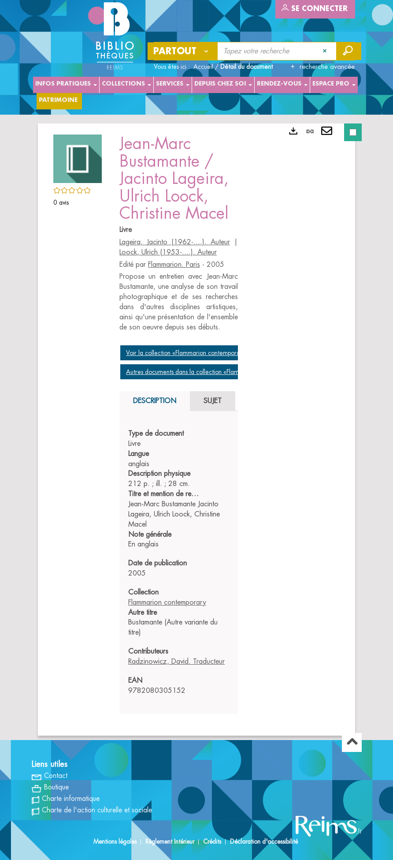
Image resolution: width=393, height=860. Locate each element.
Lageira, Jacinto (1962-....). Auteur (174, 242)
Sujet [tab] (213, 400)
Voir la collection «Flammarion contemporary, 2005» (197, 353)
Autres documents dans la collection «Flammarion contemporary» (213, 372)
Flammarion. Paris (174, 264)
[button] (77, 157)
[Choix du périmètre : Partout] (183, 51)
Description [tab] (154, 400)
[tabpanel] (178, 562)
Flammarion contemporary (167, 602)
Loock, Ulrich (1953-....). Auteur (168, 252)
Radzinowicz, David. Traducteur (176, 661)
